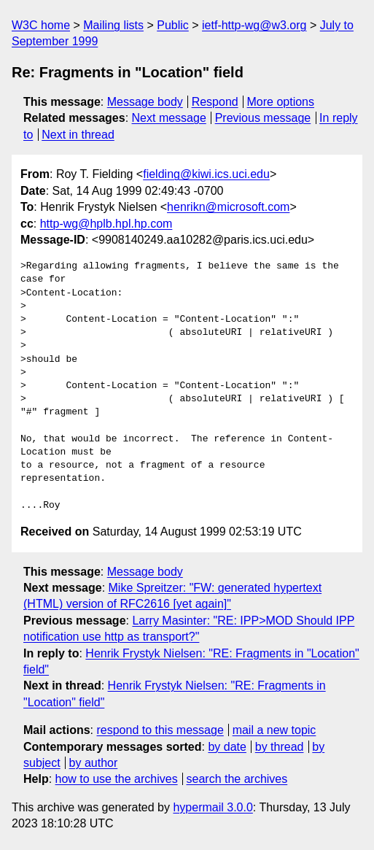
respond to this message (159, 730)
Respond (215, 102)
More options (281, 102)
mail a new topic (274, 730)
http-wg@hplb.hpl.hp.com (106, 223)
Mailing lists (113, 25)
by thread (279, 747)
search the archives (237, 779)
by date (227, 747)
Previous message (263, 118)
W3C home (41, 25)
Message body (145, 102)
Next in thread (78, 134)
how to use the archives (116, 779)
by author (93, 763)
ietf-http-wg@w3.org (254, 25)
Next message (169, 118)
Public (173, 25)
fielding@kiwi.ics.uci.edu (206, 174)
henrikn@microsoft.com (228, 207)
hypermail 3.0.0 (212, 807)
